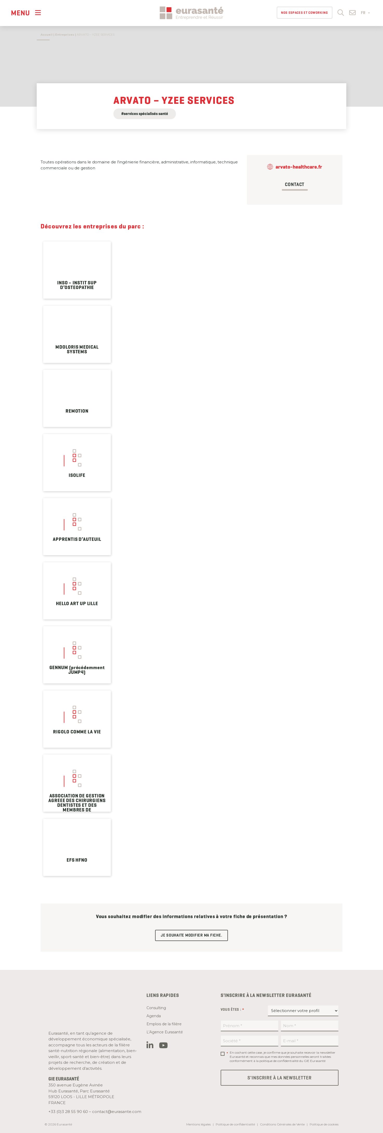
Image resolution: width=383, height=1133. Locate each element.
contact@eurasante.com (116, 1111)
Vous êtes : (232, 1009)
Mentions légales (198, 1124)
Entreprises (64, 34)
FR (365, 12)
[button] (340, 12)
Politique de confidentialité (235, 1124)
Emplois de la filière (164, 1024)
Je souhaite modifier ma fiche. (191, 935)
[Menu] (26, 13)
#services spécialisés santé (144, 113)
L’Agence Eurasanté (164, 1032)
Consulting (156, 1008)
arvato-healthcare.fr (299, 166)
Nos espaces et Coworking (304, 12)
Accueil (47, 34)
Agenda (153, 1016)
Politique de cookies (324, 1124)
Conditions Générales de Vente (282, 1124)
